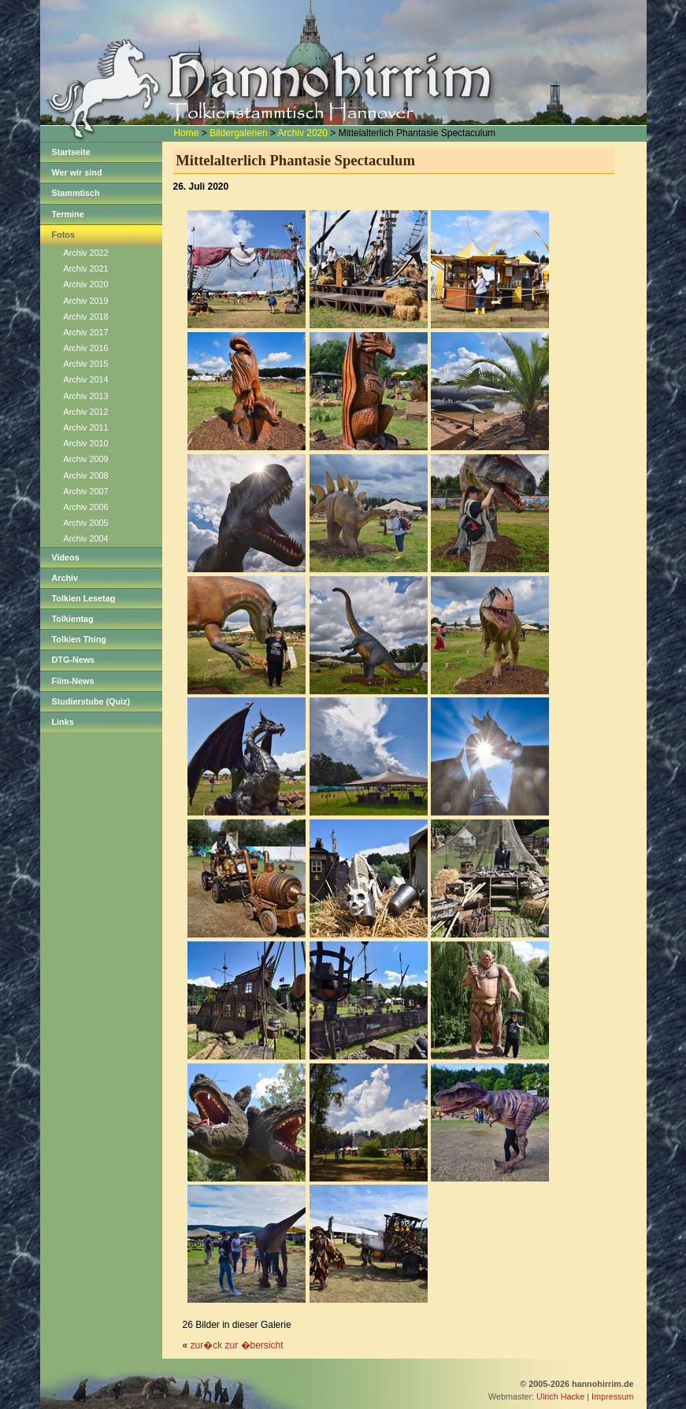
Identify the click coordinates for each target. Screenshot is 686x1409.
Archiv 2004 (86, 538)
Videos (66, 557)
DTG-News (73, 659)
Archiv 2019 (86, 300)
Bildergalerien (238, 133)
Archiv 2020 (303, 133)
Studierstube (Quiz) (91, 701)
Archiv (65, 577)
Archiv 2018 (86, 316)
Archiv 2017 (86, 332)
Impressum (612, 1396)
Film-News (73, 681)
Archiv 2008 (86, 475)
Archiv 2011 (86, 427)
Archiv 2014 (86, 379)
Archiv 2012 (86, 411)
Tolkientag (73, 618)
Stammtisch (76, 193)
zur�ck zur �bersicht (237, 1345)
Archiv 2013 (86, 396)
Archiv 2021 (86, 268)
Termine (68, 214)
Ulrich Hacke (560, 1396)
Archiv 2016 (86, 348)
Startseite (71, 152)
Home (186, 133)
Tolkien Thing (79, 639)
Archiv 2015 (86, 363)
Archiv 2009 (86, 459)
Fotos (63, 234)
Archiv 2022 (86, 252)
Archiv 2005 (86, 522)
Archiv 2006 (86, 507)
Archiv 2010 (86, 443)
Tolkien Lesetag (84, 598)
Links (63, 722)
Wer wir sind (77, 172)
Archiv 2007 (86, 491)
